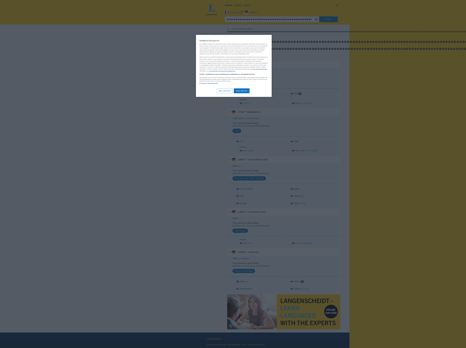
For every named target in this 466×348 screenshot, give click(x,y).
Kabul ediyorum (241, 91)
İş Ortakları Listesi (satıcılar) (208, 83)
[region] (234, 66)
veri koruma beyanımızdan (259, 69)
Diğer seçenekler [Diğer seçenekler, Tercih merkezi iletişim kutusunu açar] (225, 91)
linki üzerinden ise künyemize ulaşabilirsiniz (222, 71)
